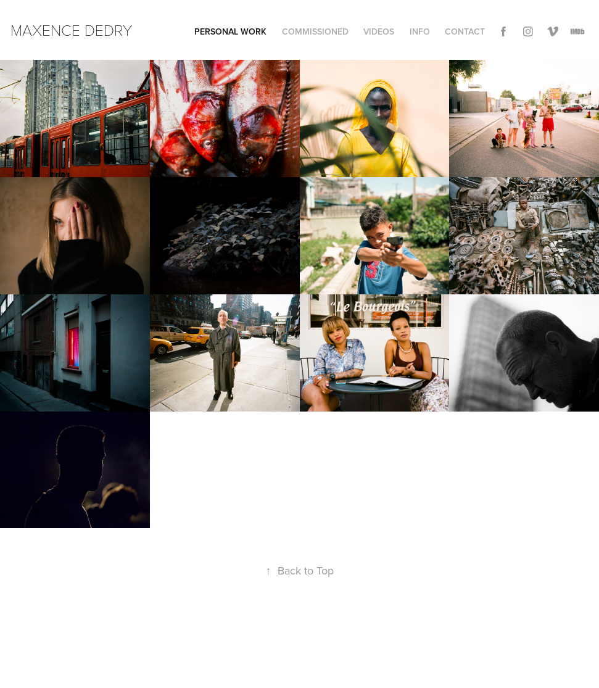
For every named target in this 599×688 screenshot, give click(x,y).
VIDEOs (378, 31)
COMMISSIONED (315, 31)
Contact (465, 31)
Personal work (230, 31)
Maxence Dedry (71, 29)
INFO (420, 31)
